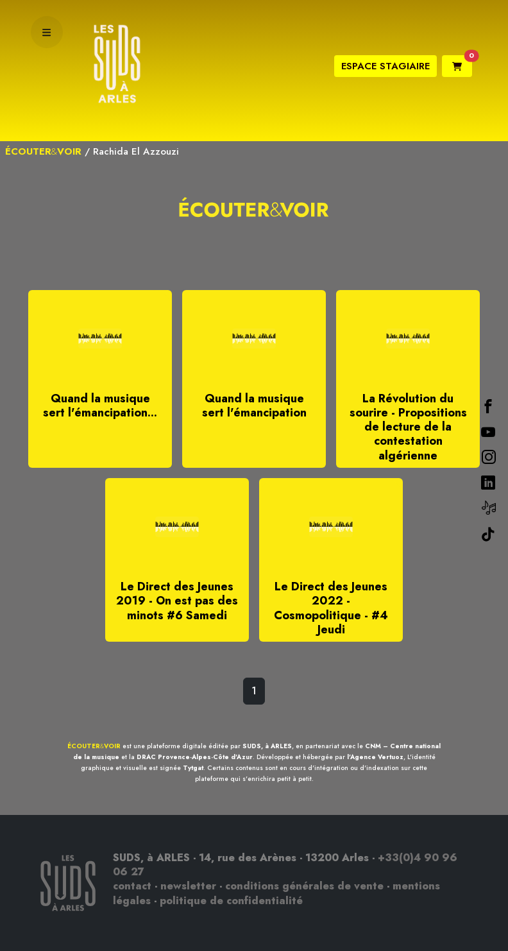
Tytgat (193, 768)
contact (132, 885)
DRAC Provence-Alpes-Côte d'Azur (195, 757)
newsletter (188, 885)
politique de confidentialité (231, 900)
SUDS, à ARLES (267, 746)
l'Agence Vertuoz (375, 757)
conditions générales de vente (304, 885)
